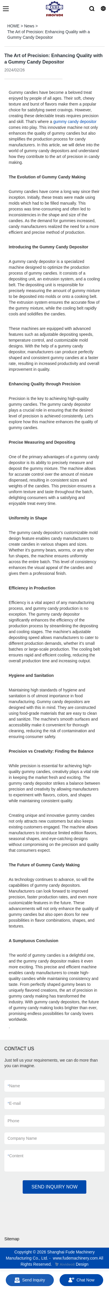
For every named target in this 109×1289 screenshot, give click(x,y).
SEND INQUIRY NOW (54, 1186)
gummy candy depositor (75, 121)
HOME (13, 26)
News (29, 26)
